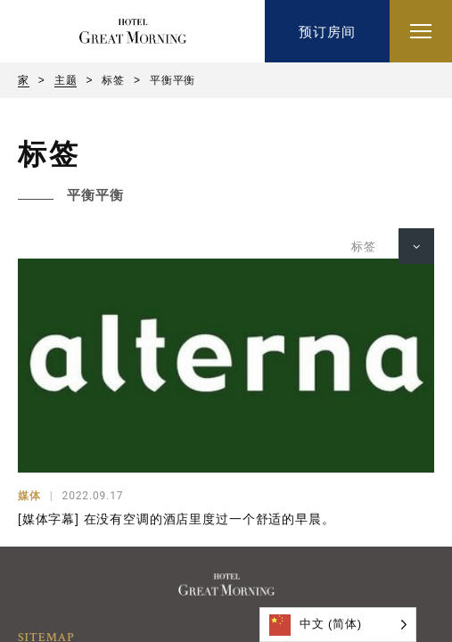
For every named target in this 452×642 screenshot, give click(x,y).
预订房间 (327, 31)
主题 (66, 80)
